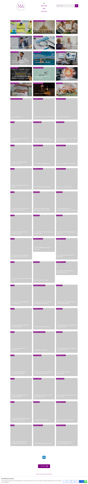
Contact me (44, 12)
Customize (67, 481)
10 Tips (12, 130)
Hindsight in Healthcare (40, 359)
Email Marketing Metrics (64, 125)
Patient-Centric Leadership (41, 289)
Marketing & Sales (61, 21)
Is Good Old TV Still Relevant (42, 172)
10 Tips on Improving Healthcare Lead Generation (20, 311)
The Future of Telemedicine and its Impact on (66, 241)
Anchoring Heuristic (17, 125)
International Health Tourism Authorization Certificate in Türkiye (44, 148)
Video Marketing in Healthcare (42, 195)
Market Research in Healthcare (42, 48)
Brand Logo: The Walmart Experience (44, 125)
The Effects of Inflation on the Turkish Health (42, 78)
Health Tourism (14, 68)
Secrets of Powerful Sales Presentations (63, 381)
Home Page (44, 6)
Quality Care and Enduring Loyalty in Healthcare (43, 241)
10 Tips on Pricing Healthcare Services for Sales (19, 171)
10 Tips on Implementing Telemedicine (18, 358)
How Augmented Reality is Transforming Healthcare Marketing (66, 218)
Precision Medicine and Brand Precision (42, 264)
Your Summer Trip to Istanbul (42, 63)
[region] (44, 480)
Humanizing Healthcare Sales (65, 429)
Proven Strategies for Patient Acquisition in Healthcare (65, 451)
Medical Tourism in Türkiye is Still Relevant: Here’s (66, 148)
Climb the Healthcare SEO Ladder (43, 452)
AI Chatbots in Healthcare (41, 429)
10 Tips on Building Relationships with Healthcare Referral (21, 428)
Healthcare (59, 37)
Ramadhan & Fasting (62, 102)
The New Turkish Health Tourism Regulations (20, 78)
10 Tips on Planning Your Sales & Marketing (20, 148)
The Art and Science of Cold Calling (21, 48)
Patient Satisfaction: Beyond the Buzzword (65, 264)
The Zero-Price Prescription (41, 335)
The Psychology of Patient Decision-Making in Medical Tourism (43, 381)
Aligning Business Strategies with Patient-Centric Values (66, 311)
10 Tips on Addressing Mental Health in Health (21, 288)
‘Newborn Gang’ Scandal (40, 102)
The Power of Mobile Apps (64, 195)
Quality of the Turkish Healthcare (66, 79)
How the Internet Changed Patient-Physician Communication (21, 62)
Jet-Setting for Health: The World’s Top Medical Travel (43, 404)
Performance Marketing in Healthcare (64, 62)
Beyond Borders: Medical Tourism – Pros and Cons (66, 404)
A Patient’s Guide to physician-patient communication (65, 47)
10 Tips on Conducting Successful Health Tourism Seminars (20, 218)
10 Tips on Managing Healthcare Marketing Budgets (20, 334)
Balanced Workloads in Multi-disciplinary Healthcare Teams (42, 218)
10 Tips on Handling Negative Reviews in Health (19, 404)
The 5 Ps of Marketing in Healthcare (66, 32)
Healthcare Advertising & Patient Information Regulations (20, 31)
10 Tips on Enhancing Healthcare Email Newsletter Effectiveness (20, 264)
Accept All (83, 481)
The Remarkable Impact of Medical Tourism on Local (66, 358)
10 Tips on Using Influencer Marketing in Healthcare (19, 381)
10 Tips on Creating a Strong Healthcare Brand (19, 241)
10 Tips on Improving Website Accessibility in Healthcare (20, 451)
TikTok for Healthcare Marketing (66, 172)
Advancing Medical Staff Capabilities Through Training (67, 334)
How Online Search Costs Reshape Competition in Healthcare (43, 311)
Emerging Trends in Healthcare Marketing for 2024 (65, 288)
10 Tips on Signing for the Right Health (20, 194)
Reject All (75, 481)
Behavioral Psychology (39, 21)
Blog (44, 9)
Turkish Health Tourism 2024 (19, 102)
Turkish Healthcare (15, 21)
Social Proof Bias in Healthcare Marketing (42, 31)
